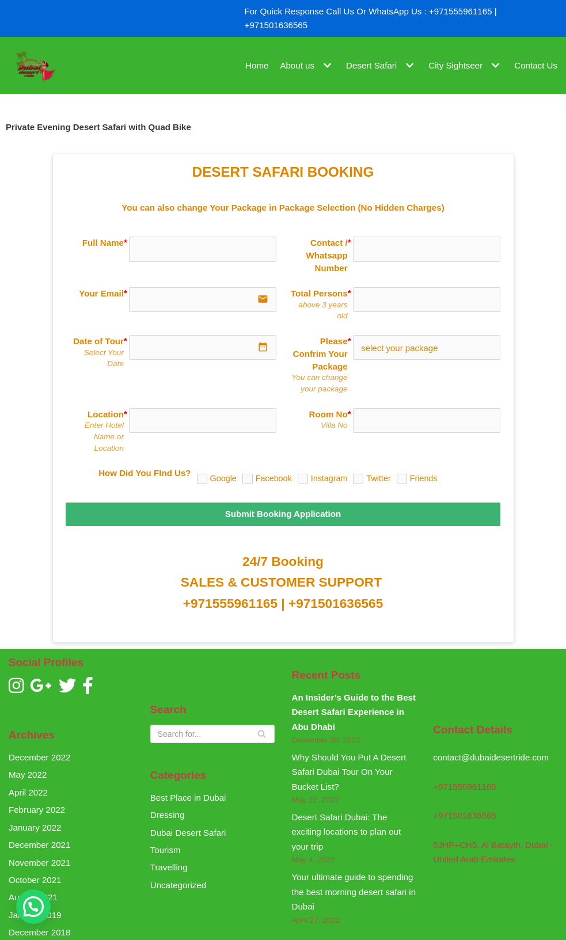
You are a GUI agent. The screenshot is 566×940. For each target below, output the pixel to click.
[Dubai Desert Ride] (34, 65)
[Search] (212, 730)
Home (258, 65)
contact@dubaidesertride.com (490, 754)
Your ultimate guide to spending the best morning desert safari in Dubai (353, 887)
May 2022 (28, 771)
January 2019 (35, 910)
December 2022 (39, 753)
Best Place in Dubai (188, 793)
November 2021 (39, 858)
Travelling (168, 863)
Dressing (167, 811)
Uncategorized (178, 880)
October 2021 (35, 875)
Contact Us (536, 65)
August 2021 (33, 892)
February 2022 (37, 805)
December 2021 (39, 841)
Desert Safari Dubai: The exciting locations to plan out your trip (346, 827)
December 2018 (39, 928)
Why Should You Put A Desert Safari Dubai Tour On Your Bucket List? (349, 767)
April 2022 (28, 788)
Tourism (165, 846)
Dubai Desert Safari (188, 828)
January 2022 (35, 823)
